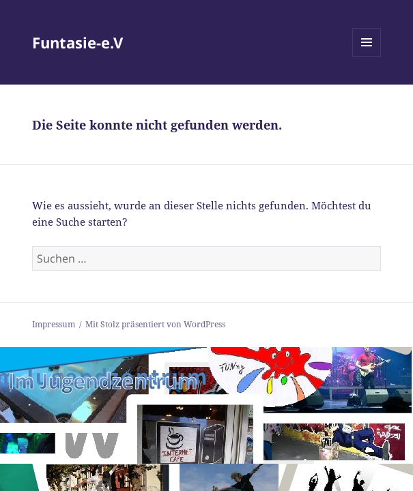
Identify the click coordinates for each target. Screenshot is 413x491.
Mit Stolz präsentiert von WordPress (155, 324)
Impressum (53, 324)
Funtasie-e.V (77, 42)
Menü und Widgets (367, 56)
